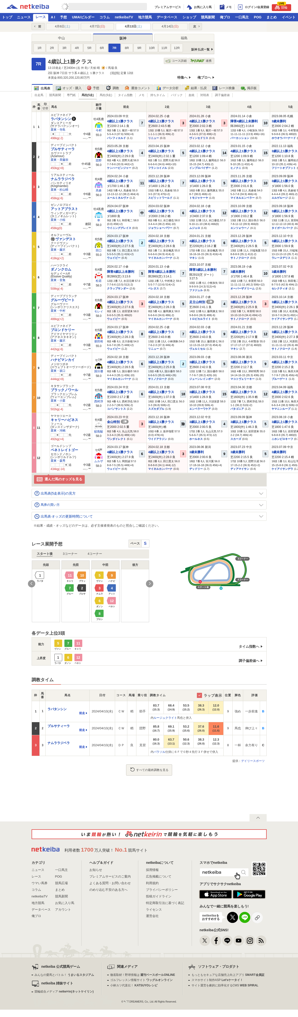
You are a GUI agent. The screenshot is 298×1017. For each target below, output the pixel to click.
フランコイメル (157, 167)
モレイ (98, 311)
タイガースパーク (282, 227)
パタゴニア (237, 408)
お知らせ (95, 870)
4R (77, 48)
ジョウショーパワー (160, 227)
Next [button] (149, 583)
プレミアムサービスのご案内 (110, 876)
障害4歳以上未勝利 (244, 121)
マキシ (193, 257)
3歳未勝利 (279, 121)
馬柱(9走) (106, 95)
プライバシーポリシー (162, 890)
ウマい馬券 (40, 883)
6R (102, 48)
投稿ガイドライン (158, 896)
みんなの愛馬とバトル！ (64, 975)
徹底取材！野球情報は (142, 975)
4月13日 (133, 26)
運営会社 (152, 916)
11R (164, 48)
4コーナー (95, 554)
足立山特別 (201, 302)
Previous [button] (31, 583)
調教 (112, 88)
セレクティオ (280, 288)
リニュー (153, 137)
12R (177, 48)
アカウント (63, 909)
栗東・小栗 (58, 400)
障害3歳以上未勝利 (202, 270)
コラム (104, 17)
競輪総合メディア (64, 991)
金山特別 (118, 422)
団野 (99, 160)
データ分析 (167, 88)
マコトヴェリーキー (242, 378)
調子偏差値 (222, 95)
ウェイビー (113, 257)
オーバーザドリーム (242, 288)
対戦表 (204, 95)
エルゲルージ (280, 197)
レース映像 (223, 88)
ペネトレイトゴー (64, 450)
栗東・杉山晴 (59, 189)
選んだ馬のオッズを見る (59, 479)
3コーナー (70, 554)
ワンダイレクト (116, 438)
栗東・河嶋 (58, 430)
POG (258, 17)
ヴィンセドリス (198, 137)
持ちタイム (157, 95)
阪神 (122, 38)
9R (139, 48)
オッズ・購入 (69, 88)
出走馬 (39, 95)
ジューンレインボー (201, 378)
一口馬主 (242, 17)
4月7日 (97, 26)
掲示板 (248, 88)
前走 (82, 713)
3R (64, 48)
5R (89, 48)
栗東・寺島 (58, 129)
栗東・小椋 (58, 220)
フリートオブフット (284, 167)
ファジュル (196, 290)
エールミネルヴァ (118, 197)
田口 (99, 250)
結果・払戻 (195, 88)
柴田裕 (98, 341)
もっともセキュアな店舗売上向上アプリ (227, 975)
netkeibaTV (124, 17)
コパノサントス (116, 408)
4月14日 (170, 26)
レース (41, 17)
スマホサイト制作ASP (217, 980)
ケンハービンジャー (119, 167)
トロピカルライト (200, 318)
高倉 (99, 190)
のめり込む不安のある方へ (108, 890)
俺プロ (225, 17)
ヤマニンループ (281, 408)
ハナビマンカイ (63, 360)
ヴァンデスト (63, 239)
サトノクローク (239, 257)
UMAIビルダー (83, 17)
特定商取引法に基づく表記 (165, 903)
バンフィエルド (116, 137)
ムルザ (98, 461)
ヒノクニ (235, 167)
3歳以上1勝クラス (284, 151)
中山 (61, 38)
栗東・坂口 (58, 370)
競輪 (281, 6)
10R (152, 48)
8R (127, 48)
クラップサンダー (118, 288)
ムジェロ (194, 227)
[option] (91, 591)
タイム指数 (125, 95)
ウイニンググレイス (119, 227)
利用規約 (152, 883)
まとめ (271, 17)
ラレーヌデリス (281, 257)
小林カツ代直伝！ (133, 985)
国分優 (98, 371)
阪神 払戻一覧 (200, 49)
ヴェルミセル (197, 348)
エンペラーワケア (200, 408)
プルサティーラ (63, 149)
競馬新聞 (208, 17)
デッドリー (196, 468)
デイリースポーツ (253, 761)
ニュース (24, 17)
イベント (289, 17)
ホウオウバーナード (284, 137)
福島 (184, 38)
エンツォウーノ (239, 227)
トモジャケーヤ (198, 197)
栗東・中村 (58, 310)
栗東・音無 (58, 280)
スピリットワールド (160, 197)
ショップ (189, 17)
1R (39, 48)
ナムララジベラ (63, 179)
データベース (167, 17)
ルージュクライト (165, 717)
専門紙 (71, 95)
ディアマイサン (239, 468)
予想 (63, 17)
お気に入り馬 (64, 903)
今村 (99, 130)
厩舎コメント (137, 88)
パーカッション (239, 137)
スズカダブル (156, 408)
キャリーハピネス (64, 420)
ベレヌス (153, 288)
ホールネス (196, 438)
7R (114, 48)
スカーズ (235, 438)
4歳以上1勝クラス (120, 121)
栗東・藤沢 (58, 249)
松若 (99, 281)
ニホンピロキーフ (282, 438)
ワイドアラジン (157, 438)
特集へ (182, 77)
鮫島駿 (98, 431)
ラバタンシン (61, 119)
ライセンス (154, 909)
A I (53, 17)
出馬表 (42, 88)
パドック (177, 95)
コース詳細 (176, 61)
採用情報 (152, 870)
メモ (141, 95)
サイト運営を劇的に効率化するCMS (224, 985)
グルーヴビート (63, 300)
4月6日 (62, 26)
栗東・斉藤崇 (59, 159)
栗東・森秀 (58, 460)
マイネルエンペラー (242, 197)
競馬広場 (61, 883)
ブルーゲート (280, 378)
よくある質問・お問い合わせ (110, 883)
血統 (191, 95)
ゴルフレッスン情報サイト (141, 980)
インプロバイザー (200, 167)
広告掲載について (158, 876)
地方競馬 (145, 17)
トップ (7, 17)
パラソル (159, 752)
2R (52, 48)
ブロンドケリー (63, 330)
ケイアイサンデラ (282, 318)
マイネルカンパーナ (160, 257)
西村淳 (98, 401)
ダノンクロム (61, 269)
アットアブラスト (64, 209)
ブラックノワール (64, 390)
